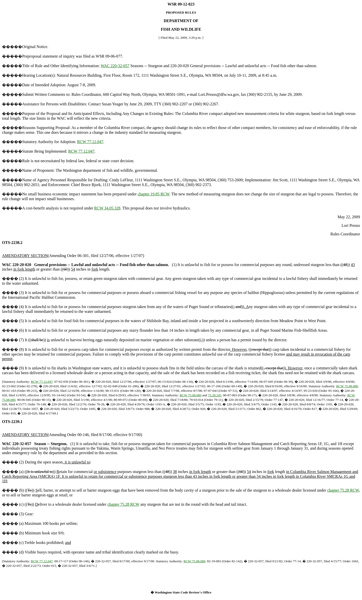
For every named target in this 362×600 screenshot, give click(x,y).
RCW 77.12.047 (90, 142)
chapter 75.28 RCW (343, 490)
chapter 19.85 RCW (153, 194)
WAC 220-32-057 (115, 66)
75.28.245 (214, 395)
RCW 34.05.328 (107, 208)
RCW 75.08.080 (347, 386)
